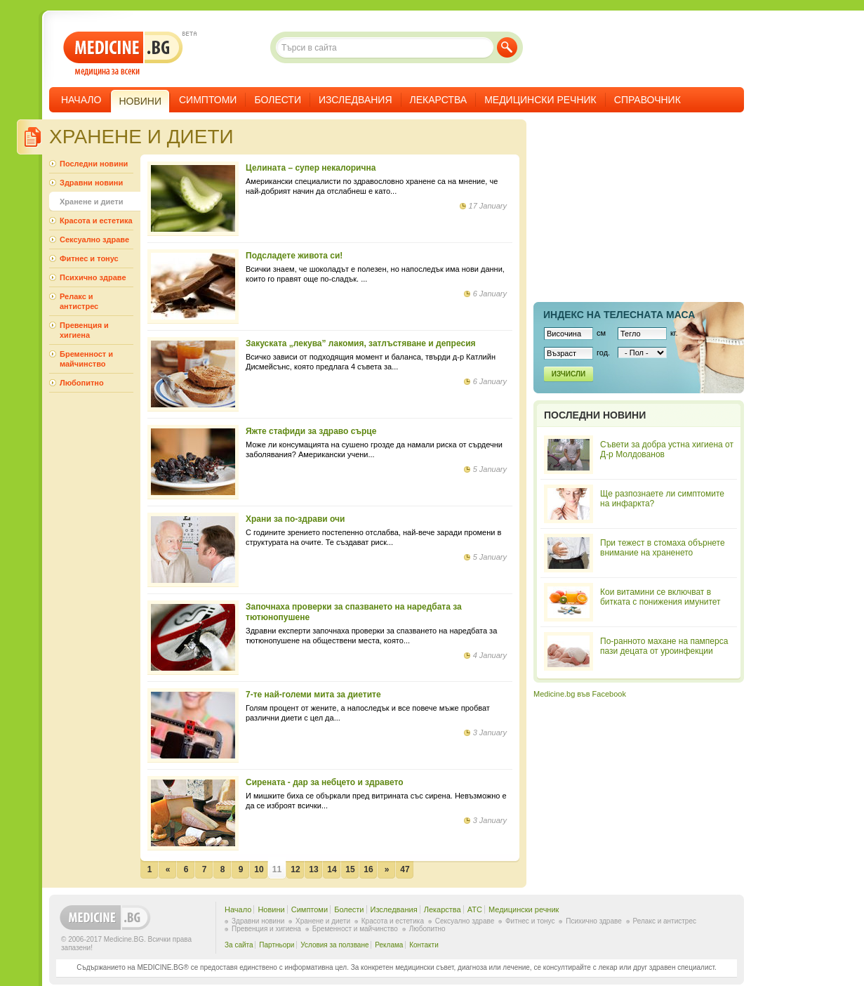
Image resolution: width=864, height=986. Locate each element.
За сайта (239, 945)
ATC (474, 909)
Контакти (424, 945)
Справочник (647, 99)
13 (313, 869)
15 (349, 869)
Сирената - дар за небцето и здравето (324, 782)
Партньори (276, 945)
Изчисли (568, 374)
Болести (277, 99)
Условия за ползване (334, 945)
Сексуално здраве (94, 239)
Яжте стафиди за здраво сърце (311, 431)
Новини (271, 909)
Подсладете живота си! (294, 256)
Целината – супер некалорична (310, 168)
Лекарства (438, 99)
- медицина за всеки (123, 54)
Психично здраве (93, 277)
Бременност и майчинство (86, 359)
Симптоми (208, 99)
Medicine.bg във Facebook (579, 694)
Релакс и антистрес (79, 301)
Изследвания (355, 99)
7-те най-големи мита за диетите (313, 694)
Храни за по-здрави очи (295, 519)
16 (368, 869)
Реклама (389, 945)
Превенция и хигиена (84, 330)
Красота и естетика (96, 220)
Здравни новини (91, 182)
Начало (81, 99)
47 (404, 869)
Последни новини (94, 163)
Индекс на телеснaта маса (619, 314)
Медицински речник (540, 99)
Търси (507, 47)
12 (295, 869)
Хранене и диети (91, 201)
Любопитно (82, 383)
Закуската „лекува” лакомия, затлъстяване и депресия (361, 343)
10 (258, 869)
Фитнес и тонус (89, 258)
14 (331, 869)
